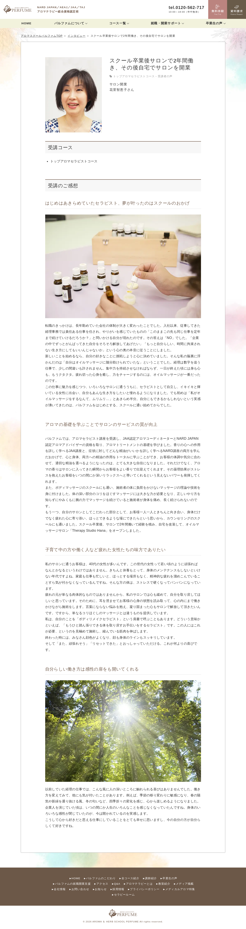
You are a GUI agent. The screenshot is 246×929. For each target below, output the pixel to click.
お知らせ (101, 889)
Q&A (117, 884)
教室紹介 (164, 884)
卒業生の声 (169, 878)
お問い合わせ (80, 889)
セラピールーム (124, 894)
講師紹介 (151, 878)
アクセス (102, 884)
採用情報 (118, 889)
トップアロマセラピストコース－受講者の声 (142, 76)
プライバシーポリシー (145, 889)
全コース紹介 (130, 878)
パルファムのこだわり (101, 878)
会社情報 (60, 889)
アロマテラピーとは (139, 884)
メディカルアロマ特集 (180, 889)
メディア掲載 (185, 884)
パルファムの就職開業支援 (73, 884)
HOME (26, 23)
